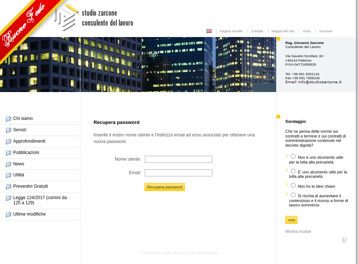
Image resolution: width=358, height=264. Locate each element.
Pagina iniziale (231, 31)
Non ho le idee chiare (316, 186)
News (18, 163)
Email (134, 172)
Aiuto (307, 31)
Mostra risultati (298, 231)
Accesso (325, 31)
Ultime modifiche (29, 214)
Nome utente (127, 159)
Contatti (257, 31)
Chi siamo (23, 118)
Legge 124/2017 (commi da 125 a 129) (40, 200)
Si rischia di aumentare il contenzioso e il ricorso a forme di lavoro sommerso (318, 200)
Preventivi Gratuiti (30, 186)
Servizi (19, 129)
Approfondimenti (29, 141)
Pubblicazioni (26, 152)
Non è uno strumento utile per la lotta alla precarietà (316, 159)
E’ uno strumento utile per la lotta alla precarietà (318, 174)
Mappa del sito (282, 31)
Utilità (18, 174)
